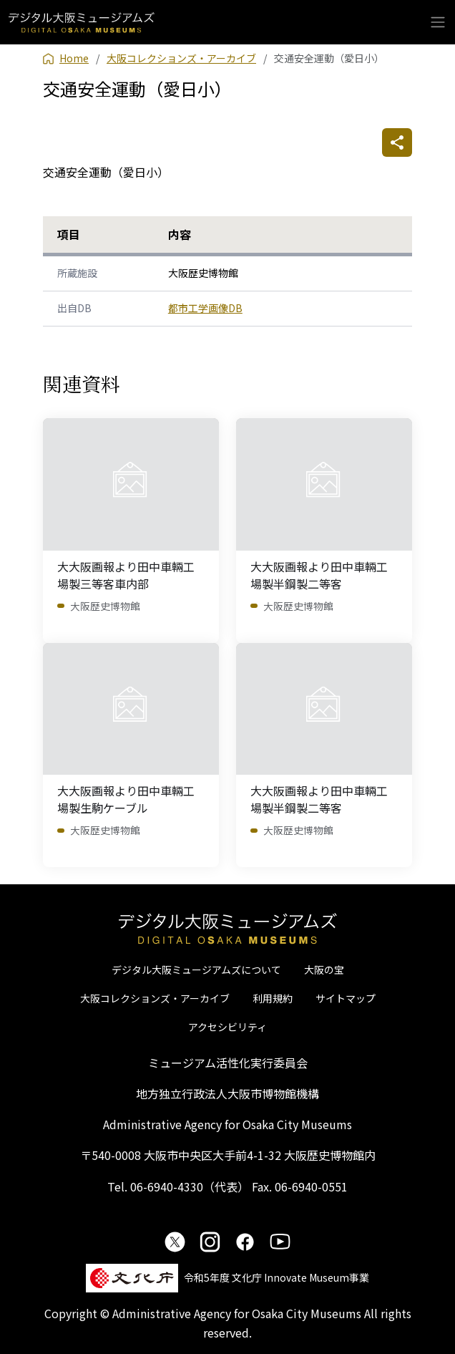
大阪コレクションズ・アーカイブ (155, 998)
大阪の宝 (324, 969)
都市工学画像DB (205, 308)
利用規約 (273, 998)
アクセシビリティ (227, 1027)
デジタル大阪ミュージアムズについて (196, 969)
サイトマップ (345, 998)
